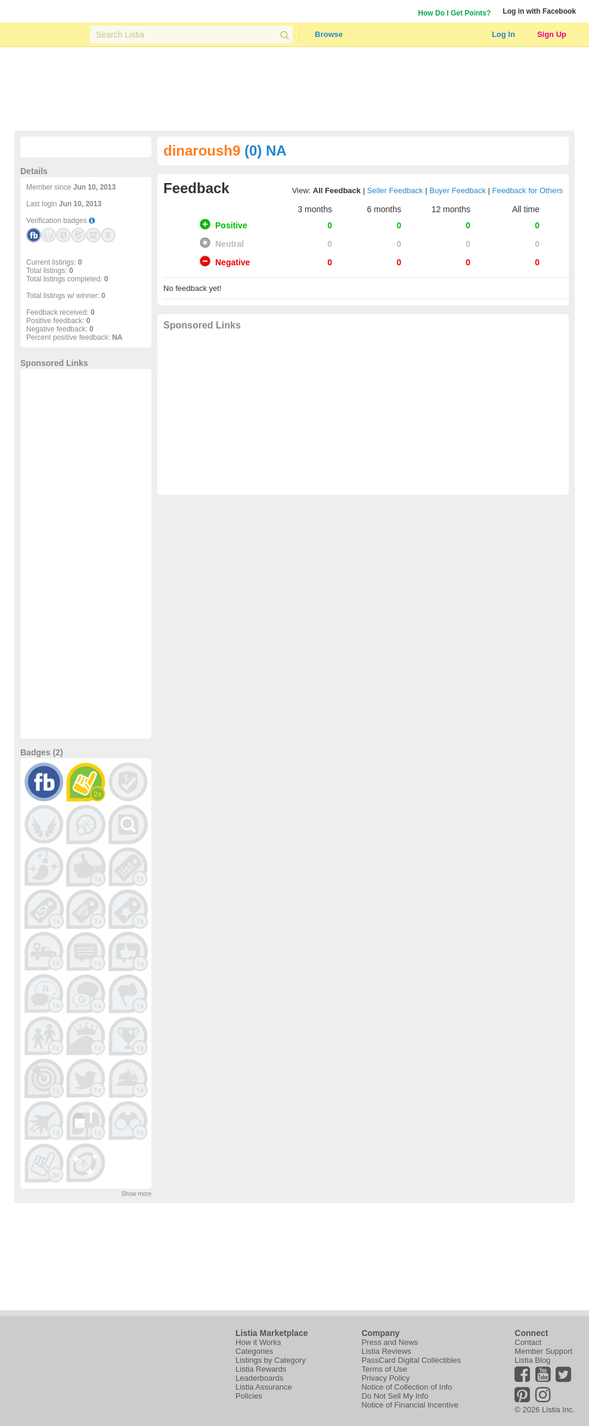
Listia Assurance (263, 1386)
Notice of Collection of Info (406, 1386)
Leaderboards (259, 1378)
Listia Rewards (260, 1369)
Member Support (543, 1351)
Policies (248, 1395)
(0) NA (265, 150)
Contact (527, 1342)
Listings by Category (270, 1360)
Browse (329, 34)
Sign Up (551, 34)
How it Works (258, 1342)
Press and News (389, 1342)
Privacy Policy (385, 1378)
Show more (136, 1194)
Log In (503, 34)
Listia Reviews (386, 1351)
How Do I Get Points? (454, 13)
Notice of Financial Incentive (409, 1404)
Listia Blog (532, 1360)
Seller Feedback (395, 190)
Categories (254, 1351)
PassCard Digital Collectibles (411, 1360)
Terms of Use (384, 1369)
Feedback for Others (527, 190)
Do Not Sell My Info (394, 1395)
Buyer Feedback (457, 190)
